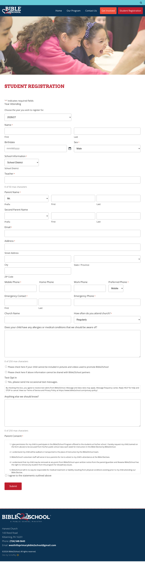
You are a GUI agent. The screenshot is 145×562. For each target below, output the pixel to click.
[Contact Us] (91, 10)
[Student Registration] (130, 10)
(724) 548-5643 (17, 541)
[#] (141, 3)
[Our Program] (73, 10)
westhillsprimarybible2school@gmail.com (32, 545)
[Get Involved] (108, 10)
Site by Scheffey (9, 555)
